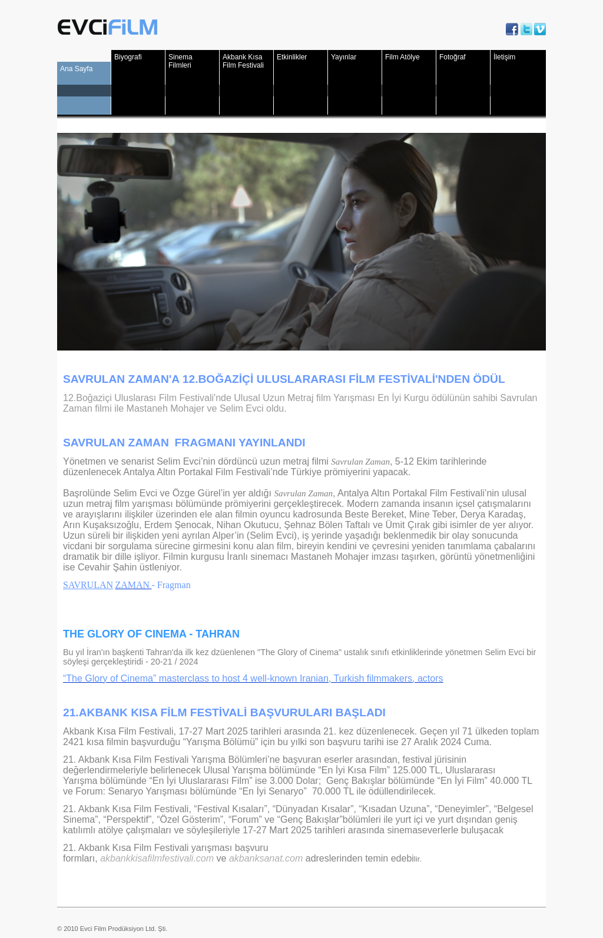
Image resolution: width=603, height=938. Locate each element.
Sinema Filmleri (180, 61)
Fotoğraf (452, 57)
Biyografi (128, 57)
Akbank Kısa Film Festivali (243, 61)
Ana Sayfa (76, 69)
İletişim (504, 57)
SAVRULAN (88, 585)
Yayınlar (343, 57)
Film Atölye (402, 57)
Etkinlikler (292, 57)
